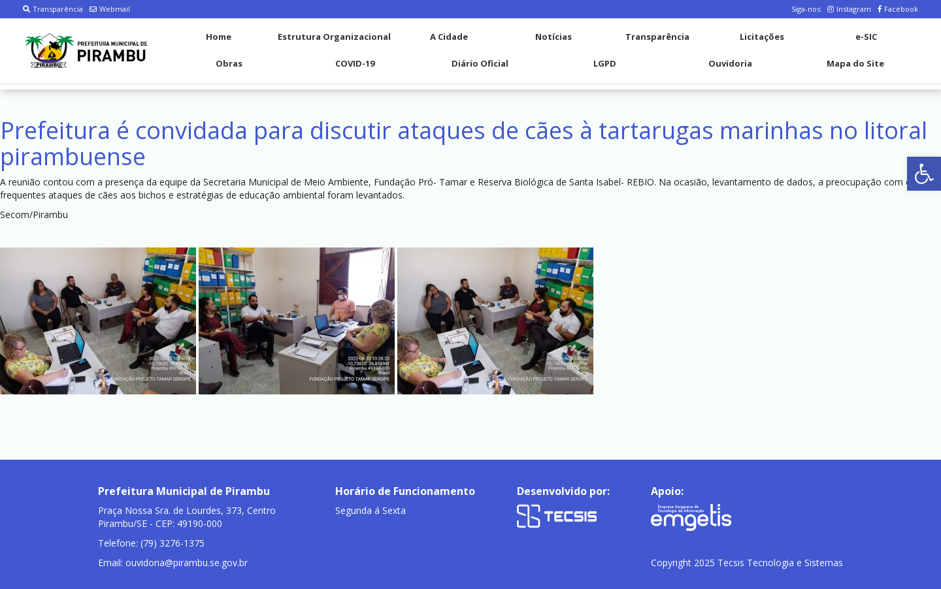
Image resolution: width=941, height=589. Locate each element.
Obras (229, 63)
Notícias (553, 36)
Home (218, 36)
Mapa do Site (855, 63)
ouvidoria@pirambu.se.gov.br (186, 562)
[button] (924, 174)
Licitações (762, 36)
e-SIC (866, 36)
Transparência (53, 9)
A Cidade (449, 36)
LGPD (604, 63)
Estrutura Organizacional (334, 36)
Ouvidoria (730, 63)
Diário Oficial (480, 63)
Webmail (110, 9)
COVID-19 (354, 63)
